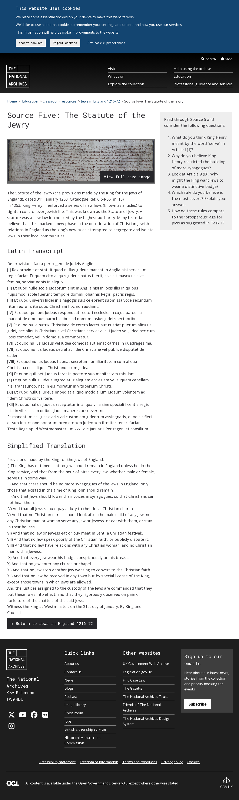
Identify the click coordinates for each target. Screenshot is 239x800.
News (68, 680)
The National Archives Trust (145, 696)
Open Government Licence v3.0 (102, 783)
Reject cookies (65, 43)
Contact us (73, 672)
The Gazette (132, 688)
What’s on (116, 76)
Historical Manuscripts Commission (82, 740)
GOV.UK (226, 783)
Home (12, 101)
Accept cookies (31, 43)
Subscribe (198, 704)
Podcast (70, 696)
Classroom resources (59, 101)
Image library (75, 704)
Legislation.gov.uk (137, 672)
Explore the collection (126, 83)
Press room (73, 713)
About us (71, 663)
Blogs (69, 688)
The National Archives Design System (146, 721)
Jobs (68, 721)
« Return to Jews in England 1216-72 (52, 623)
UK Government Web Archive (146, 663)
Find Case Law (134, 680)
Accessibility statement (57, 762)
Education (182, 76)
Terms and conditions (139, 762)
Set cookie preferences (106, 43)
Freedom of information (99, 762)
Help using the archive (192, 68)
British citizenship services (85, 729)
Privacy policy (172, 762)
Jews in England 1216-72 (100, 101)
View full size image (127, 176)
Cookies (193, 762)
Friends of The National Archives (142, 707)
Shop (227, 59)
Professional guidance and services (203, 83)
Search (208, 59)
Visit (111, 68)
